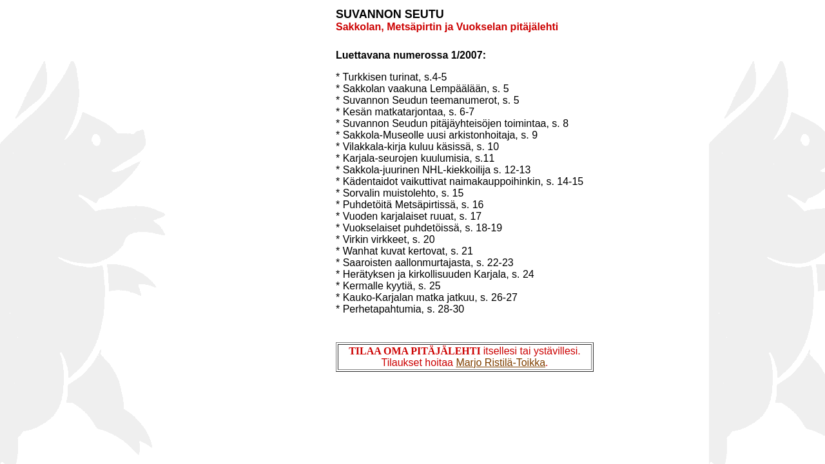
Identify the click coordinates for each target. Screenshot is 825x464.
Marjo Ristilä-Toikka (500, 362)
